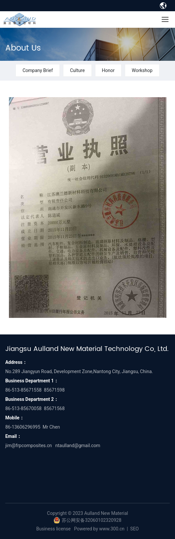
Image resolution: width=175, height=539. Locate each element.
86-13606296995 (22, 427)
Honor (108, 70)
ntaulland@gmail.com (77, 445)
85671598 (54, 390)
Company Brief (37, 70)
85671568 (54, 408)
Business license (53, 528)
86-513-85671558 (23, 390)
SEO (134, 528)
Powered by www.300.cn (99, 528)
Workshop (142, 70)
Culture (77, 70)
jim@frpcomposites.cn (28, 445)
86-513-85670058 (23, 408)
